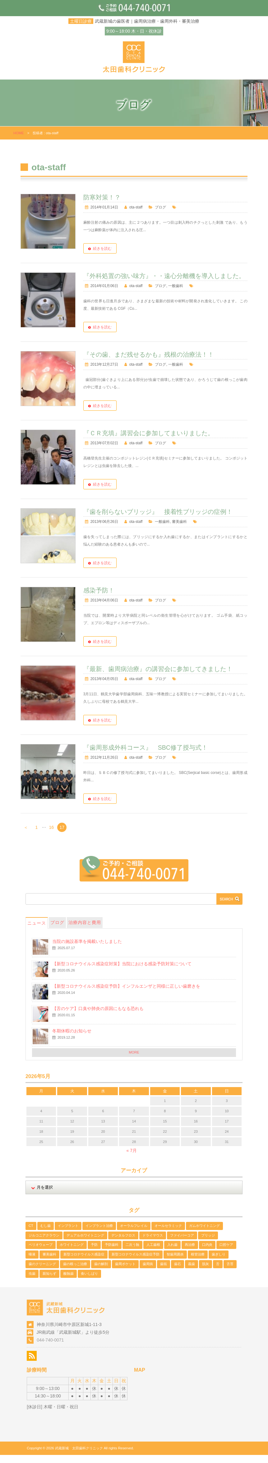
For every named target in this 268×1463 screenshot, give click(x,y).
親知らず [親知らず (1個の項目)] (49, 1281)
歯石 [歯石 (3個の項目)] (177, 1272)
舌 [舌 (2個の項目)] (217, 1272)
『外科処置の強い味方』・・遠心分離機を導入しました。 (167, 279)
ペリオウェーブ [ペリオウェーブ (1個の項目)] (41, 1253)
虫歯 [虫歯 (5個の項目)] (32, 1281)
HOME (18, 133)
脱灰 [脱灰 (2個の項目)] (205, 1272)
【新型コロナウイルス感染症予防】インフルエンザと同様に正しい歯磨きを (126, 994)
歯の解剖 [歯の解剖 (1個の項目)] (101, 1272)
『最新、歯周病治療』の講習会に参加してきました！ (162, 677)
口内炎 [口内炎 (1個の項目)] (207, 1253)
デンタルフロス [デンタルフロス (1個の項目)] (123, 1243)
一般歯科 (180, 294)
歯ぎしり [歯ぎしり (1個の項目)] (218, 1262)
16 (51, 835)
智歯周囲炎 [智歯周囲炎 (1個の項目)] (175, 1262)
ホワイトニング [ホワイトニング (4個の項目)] (72, 1253)
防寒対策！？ (106, 197)
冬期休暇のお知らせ (71, 1038)
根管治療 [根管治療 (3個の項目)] (198, 1262)
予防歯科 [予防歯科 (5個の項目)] (111, 1253)
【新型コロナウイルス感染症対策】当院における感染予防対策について (122, 971)
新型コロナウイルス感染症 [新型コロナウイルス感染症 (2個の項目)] (83, 1262)
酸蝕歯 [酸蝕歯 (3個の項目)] (68, 1281)
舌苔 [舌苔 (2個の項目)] (230, 1272)
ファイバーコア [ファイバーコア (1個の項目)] (182, 1243)
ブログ (164, 207)
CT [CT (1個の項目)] (31, 1234)
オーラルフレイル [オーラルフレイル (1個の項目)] (133, 1234)
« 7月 (131, 1158)
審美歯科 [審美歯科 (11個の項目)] (49, 1262)
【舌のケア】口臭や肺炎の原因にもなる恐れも (98, 1016)
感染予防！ (102, 598)
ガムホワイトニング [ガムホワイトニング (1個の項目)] (204, 1234)
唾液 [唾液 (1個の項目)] (32, 1262)
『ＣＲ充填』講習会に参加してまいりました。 (152, 441)
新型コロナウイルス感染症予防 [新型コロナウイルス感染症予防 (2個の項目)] (135, 1262)
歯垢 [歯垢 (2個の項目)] (163, 1272)
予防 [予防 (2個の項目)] (94, 1253)
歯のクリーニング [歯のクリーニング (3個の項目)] (42, 1272)
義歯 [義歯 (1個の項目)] (191, 1272)
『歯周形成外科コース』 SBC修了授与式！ (149, 755)
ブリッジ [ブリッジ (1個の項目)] (208, 1243)
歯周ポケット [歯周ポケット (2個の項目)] (125, 1272)
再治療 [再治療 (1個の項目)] (190, 1253)
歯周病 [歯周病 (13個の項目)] (148, 1272)
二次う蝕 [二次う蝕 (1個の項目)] (132, 1253)
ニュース (36, 931)
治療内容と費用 (84, 930)
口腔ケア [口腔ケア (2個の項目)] (226, 1253)
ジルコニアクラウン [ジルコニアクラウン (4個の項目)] (44, 1243)
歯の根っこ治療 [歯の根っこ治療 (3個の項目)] (75, 1272)
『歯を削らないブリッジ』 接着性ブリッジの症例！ (162, 519)
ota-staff (140, 207)
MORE (134, 1060)
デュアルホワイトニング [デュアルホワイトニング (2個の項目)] (85, 1243)
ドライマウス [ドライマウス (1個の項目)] (152, 1243)
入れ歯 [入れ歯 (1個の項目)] (172, 1253)
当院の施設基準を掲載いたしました (87, 949)
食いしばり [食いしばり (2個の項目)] (89, 1281)
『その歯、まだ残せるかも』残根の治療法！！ (152, 362)
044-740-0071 (50, 1348)
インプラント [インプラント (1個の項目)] (68, 1234)
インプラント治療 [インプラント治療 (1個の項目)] (99, 1234)
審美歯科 (183, 530)
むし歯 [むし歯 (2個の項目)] (45, 1234)
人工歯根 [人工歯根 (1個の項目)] (153, 1253)
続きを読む (106, 248)
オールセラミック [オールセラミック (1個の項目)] (168, 1234)
